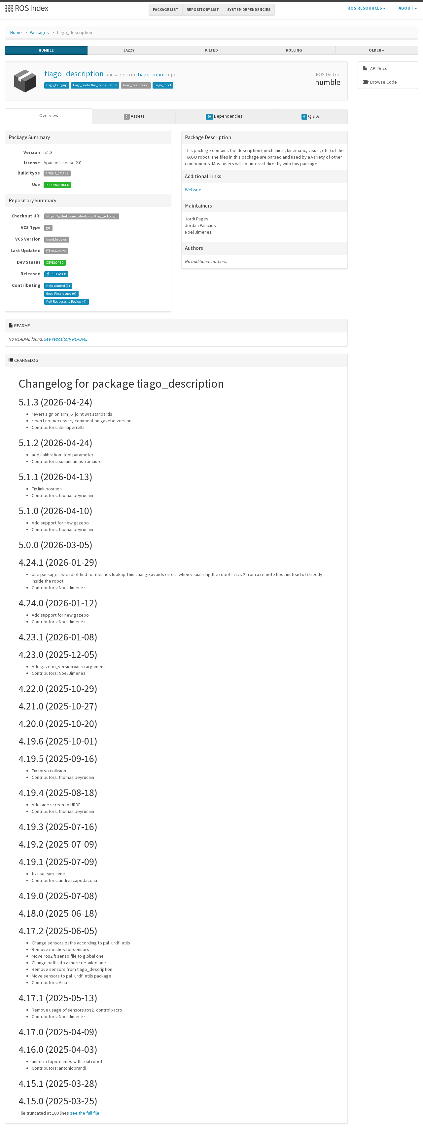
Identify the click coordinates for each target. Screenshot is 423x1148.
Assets (134, 116)
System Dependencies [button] (248, 9)
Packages (39, 32)
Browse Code (380, 82)
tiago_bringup (56, 85)
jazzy (128, 50)
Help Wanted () (58, 285)
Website (193, 189)
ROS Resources (366, 8)
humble (46, 50)
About (408, 8)
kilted (211, 50)
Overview (48, 115)
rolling (294, 50)
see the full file (84, 1113)
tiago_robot (151, 74)
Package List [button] (165, 9)
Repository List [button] (203, 9)
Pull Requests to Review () (66, 301)
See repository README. (66, 339)
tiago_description (74, 73)
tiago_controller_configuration (95, 85)
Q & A (310, 116)
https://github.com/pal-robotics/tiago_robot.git (81, 216)
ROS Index (26, 7)
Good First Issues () (61, 293)
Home (16, 32)
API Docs (375, 68)
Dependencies (224, 116)
